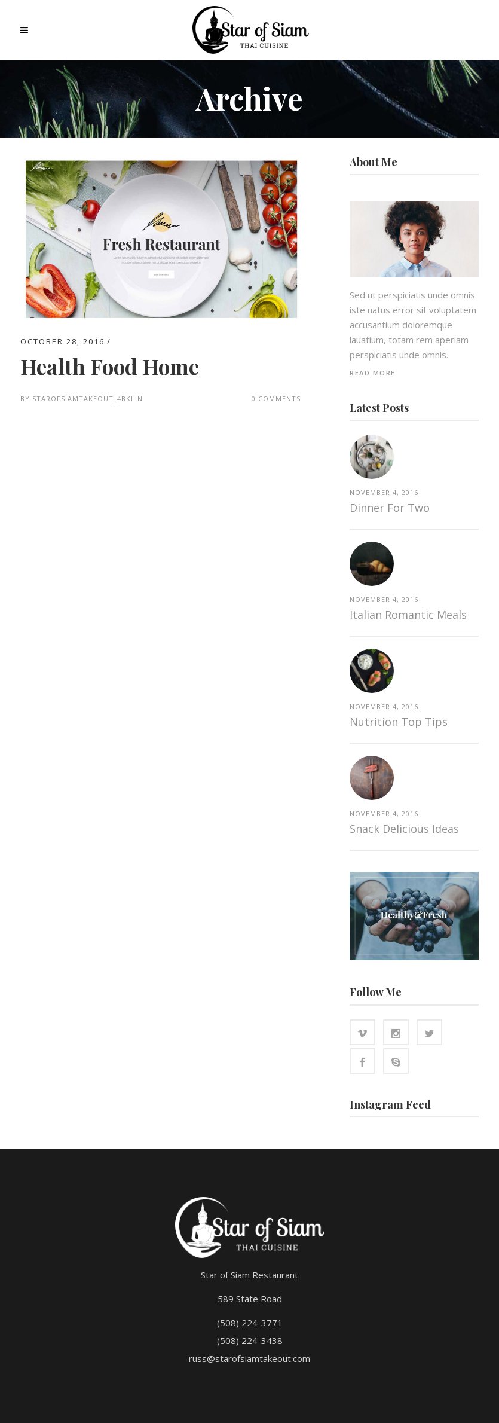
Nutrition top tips (399, 721)
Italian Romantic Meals (408, 614)
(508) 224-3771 (250, 1323)
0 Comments (276, 398)
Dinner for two (390, 507)
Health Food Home (109, 366)
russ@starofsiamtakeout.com (249, 1358)
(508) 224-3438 (250, 1340)
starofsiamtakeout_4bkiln (87, 398)
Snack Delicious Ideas (404, 829)
